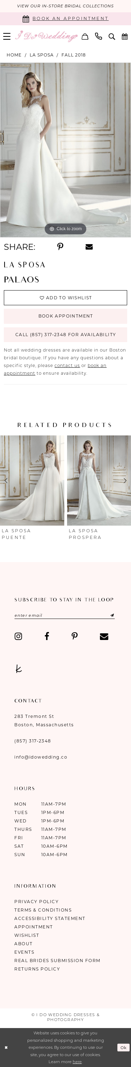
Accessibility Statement (50, 918)
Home (14, 55)
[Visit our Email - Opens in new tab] (104, 636)
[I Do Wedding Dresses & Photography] (46, 36)
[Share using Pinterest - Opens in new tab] (60, 247)
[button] (85, 36)
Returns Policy (37, 969)
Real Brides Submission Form (57, 960)
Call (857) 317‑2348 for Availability (65, 335)
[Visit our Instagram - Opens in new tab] (18, 636)
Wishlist (26, 935)
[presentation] (32, 480)
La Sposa (42, 55)
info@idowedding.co (40, 757)
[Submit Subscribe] (105, 615)
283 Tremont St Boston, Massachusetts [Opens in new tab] (44, 720)
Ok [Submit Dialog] (124, 1047)
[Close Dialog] (6, 1047)
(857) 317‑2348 (32, 740)
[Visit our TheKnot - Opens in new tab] (18, 668)
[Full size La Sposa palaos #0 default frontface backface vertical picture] (65, 150)
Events (24, 952)
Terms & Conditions (43, 910)
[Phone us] (98, 36)
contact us (67, 365)
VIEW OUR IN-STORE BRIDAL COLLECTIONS (65, 6)
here (77, 1062)
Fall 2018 (73, 55)
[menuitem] (85, 36)
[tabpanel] (65, 150)
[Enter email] (64, 615)
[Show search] (111, 36)
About (23, 943)
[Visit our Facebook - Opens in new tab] (47, 636)
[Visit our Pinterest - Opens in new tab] (74, 636)
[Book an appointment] (65, 18)
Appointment (33, 926)
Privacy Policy (36, 901)
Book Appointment (65, 316)
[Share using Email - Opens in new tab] (89, 246)
